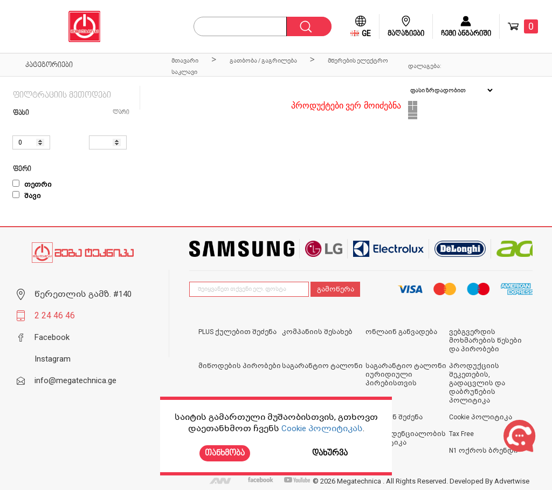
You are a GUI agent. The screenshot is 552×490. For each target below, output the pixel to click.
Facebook (52, 337)
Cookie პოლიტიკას (322, 428)
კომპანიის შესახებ (317, 332)
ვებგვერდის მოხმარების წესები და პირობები (485, 340)
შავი (26, 196)
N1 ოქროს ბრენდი (483, 450)
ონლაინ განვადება (401, 332)
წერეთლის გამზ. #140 (83, 294)
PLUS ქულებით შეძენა (237, 332)
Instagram (52, 359)
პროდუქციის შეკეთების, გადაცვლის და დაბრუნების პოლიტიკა (477, 383)
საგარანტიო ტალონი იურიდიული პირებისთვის (405, 374)
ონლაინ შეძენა (394, 417)
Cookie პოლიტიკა (480, 417)
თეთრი (32, 184)
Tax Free (461, 434)
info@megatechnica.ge (75, 380)
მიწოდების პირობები (239, 366)
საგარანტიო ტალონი (322, 366)
